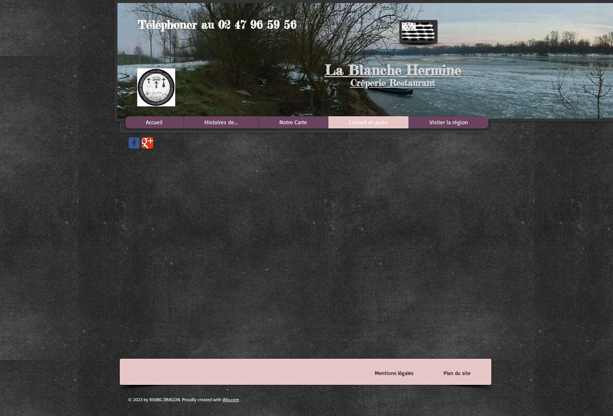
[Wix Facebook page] (134, 143)
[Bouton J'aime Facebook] (134, 182)
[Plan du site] (457, 372)
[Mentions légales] (394, 372)
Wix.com (231, 399)
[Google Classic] (147, 143)
